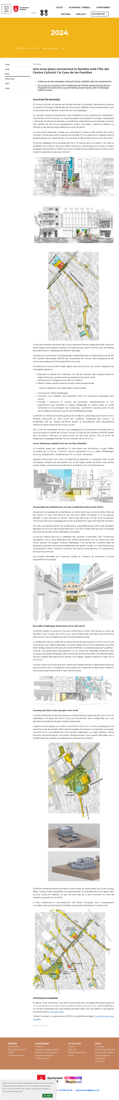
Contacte (99, 1061)
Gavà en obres (42, 1058)
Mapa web (100, 1058)
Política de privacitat (105, 1049)
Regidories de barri (44, 1055)
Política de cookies (104, 1052)
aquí (21, 1091)
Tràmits (39, 1046)
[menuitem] (60, 7)
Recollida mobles (17, 1049)
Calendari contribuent (46, 1052)
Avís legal (99, 1046)
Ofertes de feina (16, 1055)
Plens (71, 1055)
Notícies (72, 1049)
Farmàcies (13, 1046)
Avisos (71, 1046)
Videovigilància (102, 1055)
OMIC (11, 1052)
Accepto (47, 1096)
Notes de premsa (77, 1052)
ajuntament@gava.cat (87, 1090)
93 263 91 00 (65, 1090)
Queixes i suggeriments (47, 1049)
